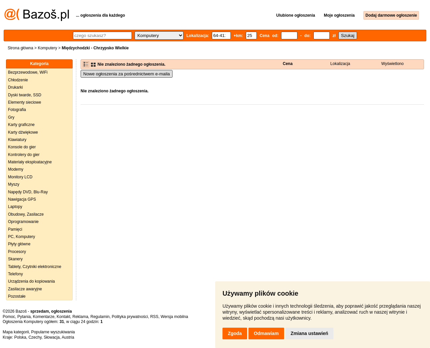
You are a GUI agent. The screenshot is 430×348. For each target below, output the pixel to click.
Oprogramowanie (23, 221)
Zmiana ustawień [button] (309, 333)
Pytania (24, 316)
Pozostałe (17, 296)
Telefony (15, 274)
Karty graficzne (21, 124)
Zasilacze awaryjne (25, 289)
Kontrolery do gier (24, 154)
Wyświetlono (392, 63)
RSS (154, 316)
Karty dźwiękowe (23, 132)
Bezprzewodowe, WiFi (28, 72)
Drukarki (15, 87)
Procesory (17, 251)
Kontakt (63, 316)
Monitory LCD (20, 177)
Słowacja (52, 337)
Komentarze (44, 316)
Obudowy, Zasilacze (26, 214)
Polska (20, 337)
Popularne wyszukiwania (53, 332)
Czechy (34, 337)
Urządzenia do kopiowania (31, 281)
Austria (68, 337)
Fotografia (17, 109)
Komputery (47, 48)
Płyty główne (19, 244)
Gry (11, 117)
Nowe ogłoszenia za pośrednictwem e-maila (126, 73)
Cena (287, 63)
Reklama (80, 316)
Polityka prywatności (130, 316)
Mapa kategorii (16, 332)
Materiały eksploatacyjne (30, 162)
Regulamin (100, 316)
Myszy (13, 184)
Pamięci (15, 229)
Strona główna (20, 48)
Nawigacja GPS (22, 199)
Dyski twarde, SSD (24, 95)
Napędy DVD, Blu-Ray (28, 192)
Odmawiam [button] (266, 333)
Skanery (15, 259)
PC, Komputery (21, 236)
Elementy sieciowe (24, 102)
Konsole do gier (22, 147)
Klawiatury (17, 139)
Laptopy (15, 206)
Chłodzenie (18, 80)
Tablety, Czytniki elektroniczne (34, 266)
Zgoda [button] (235, 333)
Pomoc (9, 316)
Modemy (15, 169)
